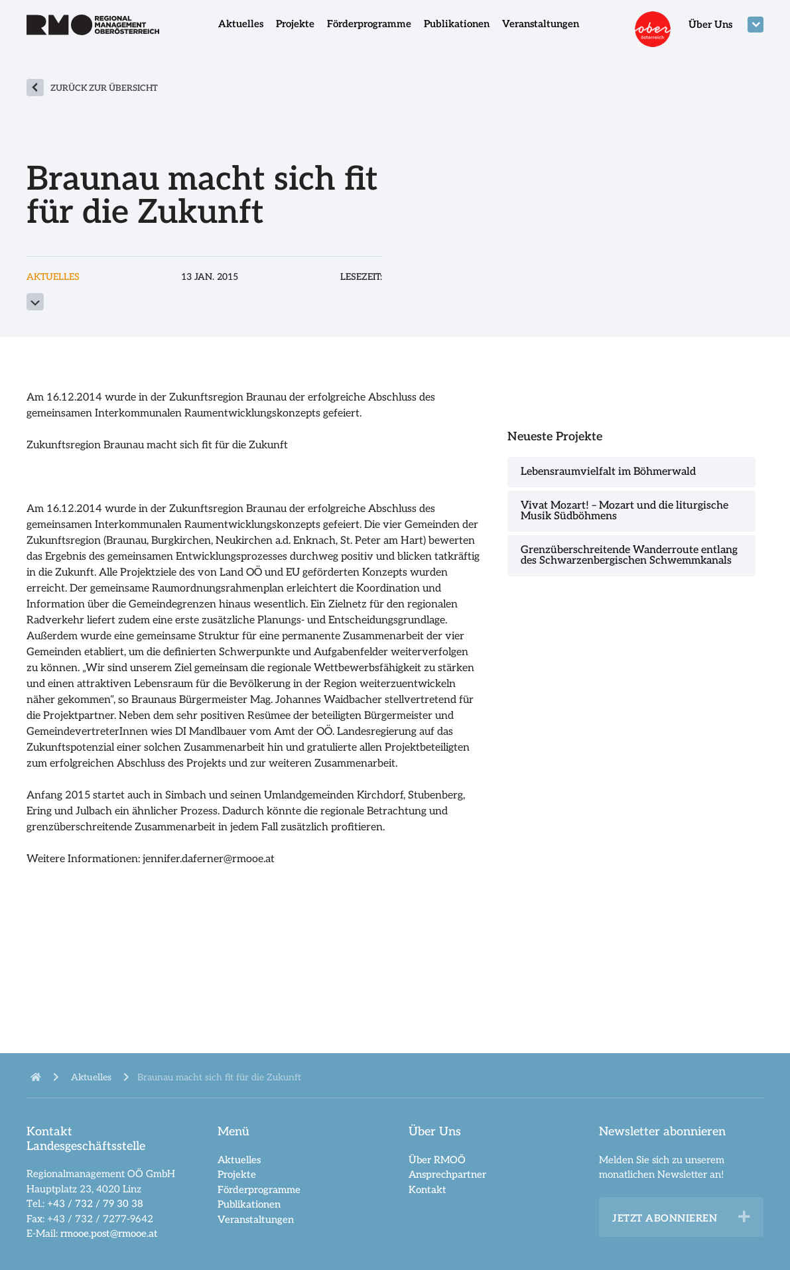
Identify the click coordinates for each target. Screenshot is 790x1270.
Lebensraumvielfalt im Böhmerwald (608, 472)
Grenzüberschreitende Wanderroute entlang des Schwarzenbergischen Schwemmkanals (629, 555)
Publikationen (457, 24)
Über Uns (710, 25)
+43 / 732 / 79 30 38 (95, 1204)
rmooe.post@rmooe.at (109, 1233)
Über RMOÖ (437, 1160)
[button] (744, 1217)
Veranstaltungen (540, 24)
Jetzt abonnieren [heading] (664, 1218)
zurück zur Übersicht (104, 88)
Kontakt (427, 1190)
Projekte (295, 24)
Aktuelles (240, 24)
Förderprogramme (369, 24)
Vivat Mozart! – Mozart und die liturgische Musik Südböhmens (624, 511)
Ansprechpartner (447, 1174)
